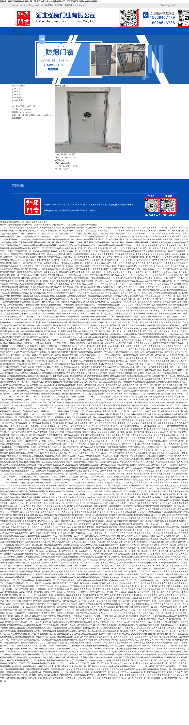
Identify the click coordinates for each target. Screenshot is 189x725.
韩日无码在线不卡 (163, 500)
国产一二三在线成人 (134, 468)
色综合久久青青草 (149, 583)
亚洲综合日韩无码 (161, 236)
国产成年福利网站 (107, 559)
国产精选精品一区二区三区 (156, 619)
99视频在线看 (36, 245)
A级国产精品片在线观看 (41, 382)
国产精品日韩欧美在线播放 (175, 379)
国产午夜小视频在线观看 (54, 622)
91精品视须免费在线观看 (16, 678)
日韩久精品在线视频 (41, 675)
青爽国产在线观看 (77, 577)
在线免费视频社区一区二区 (53, 379)
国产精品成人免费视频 (163, 533)
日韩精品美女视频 (88, 651)
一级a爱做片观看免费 (177, 465)
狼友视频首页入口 (164, 364)
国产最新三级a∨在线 (9, 266)
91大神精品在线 (50, 660)
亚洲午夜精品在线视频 (86, 518)
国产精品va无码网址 (126, 367)
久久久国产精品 (40, 488)
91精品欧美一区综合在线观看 (32, 287)
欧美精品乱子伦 (27, 302)
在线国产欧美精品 (179, 539)
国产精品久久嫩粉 (164, 382)
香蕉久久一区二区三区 (23, 263)
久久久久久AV (127, 305)
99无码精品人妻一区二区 (161, 663)
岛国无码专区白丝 (67, 233)
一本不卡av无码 (105, 284)
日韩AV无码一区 (106, 251)
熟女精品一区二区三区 (96, 358)
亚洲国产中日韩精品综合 (24, 334)
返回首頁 (164, 5)
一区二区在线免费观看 (101, 396)
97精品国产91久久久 (29, 373)
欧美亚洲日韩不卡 (8, 429)
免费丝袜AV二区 (133, 577)
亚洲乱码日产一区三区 (68, 660)
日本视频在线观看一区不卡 (126, 554)
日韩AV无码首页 (176, 260)
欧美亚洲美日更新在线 (135, 453)
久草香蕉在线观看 (36, 491)
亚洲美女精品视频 (60, 577)
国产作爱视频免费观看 (45, 648)
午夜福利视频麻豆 (56, 275)
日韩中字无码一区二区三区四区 (136, 628)
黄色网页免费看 (116, 245)
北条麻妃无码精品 (25, 468)
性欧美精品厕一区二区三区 (74, 479)
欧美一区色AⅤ (6, 524)
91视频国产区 (138, 319)
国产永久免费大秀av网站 (96, 642)
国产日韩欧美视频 (98, 308)
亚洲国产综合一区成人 (104, 319)
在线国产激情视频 (178, 417)
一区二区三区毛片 (36, 450)
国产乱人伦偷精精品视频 (164, 435)
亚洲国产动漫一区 (115, 399)
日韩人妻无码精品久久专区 (148, 631)
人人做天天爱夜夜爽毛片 (111, 628)
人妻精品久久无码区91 (77, 296)
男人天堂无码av (103, 266)
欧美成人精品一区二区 (71, 251)
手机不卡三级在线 (114, 393)
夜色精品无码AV (7, 539)
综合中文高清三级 (86, 598)
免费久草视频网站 (169, 554)
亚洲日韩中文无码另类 (90, 405)
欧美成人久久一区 (166, 518)
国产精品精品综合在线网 (47, 565)
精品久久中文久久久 (33, 414)
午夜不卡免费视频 (30, 672)
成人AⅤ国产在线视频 (29, 512)
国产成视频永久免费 (128, 328)
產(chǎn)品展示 (18, 85)
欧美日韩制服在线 (105, 287)
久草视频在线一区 (53, 551)
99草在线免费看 (133, 346)
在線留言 (173, 5)
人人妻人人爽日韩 (86, 619)
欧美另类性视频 (54, 471)
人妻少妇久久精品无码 (79, 474)
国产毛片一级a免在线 (9, 503)
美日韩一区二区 (40, 275)
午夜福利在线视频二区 (146, 370)
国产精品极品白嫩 (135, 379)
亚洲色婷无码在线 (67, 269)
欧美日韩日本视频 (163, 640)
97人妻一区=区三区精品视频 (138, 260)
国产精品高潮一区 (23, 423)
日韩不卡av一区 (105, 281)
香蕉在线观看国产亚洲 (71, 559)
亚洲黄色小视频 (158, 628)
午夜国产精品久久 (171, 269)
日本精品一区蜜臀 (49, 669)
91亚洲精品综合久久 (170, 625)
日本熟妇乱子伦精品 (145, 471)
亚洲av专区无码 (18, 310)
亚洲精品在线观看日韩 (128, 625)
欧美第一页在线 (162, 471)
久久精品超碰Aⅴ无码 (60, 417)
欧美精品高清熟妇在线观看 (149, 302)
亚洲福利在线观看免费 (48, 420)
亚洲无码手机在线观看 (134, 675)
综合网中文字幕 (38, 485)
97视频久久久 (38, 456)
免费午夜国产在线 (155, 245)
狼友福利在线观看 (65, 637)
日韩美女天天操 (79, 325)
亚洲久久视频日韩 (179, 568)
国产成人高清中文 (88, 287)
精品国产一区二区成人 (95, 227)
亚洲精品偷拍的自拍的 (27, 349)
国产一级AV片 (40, 453)
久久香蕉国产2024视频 (41, 583)
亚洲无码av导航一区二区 (173, 548)
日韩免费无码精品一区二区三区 (118, 474)
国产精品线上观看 (120, 654)
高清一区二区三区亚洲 (53, 678)
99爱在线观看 (166, 607)
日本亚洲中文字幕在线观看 (105, 625)
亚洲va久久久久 (152, 432)
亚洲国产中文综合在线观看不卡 (123, 669)
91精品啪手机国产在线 (84, 574)
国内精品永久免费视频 (10, 361)
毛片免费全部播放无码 (13, 313)
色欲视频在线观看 (137, 456)
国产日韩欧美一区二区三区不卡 (140, 616)
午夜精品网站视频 (32, 305)
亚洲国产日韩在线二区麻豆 (139, 376)
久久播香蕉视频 (152, 509)
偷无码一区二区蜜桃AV (57, 485)
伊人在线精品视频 (70, 465)
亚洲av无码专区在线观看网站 (156, 429)
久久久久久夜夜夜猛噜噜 (119, 230)
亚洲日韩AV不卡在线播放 (47, 322)
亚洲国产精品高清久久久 (11, 509)
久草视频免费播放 (13, 672)
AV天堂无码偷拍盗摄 (9, 290)
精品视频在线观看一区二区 (113, 263)
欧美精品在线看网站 (53, 545)
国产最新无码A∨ (84, 625)
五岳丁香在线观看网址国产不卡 (36, 654)
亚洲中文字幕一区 (85, 672)
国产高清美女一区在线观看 (91, 557)
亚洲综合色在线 (62, 586)
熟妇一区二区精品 (50, 340)
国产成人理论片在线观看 (14, 465)
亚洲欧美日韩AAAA (90, 536)
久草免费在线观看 (11, 577)
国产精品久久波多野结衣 (149, 554)
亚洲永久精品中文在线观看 (56, 358)
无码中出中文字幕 (13, 601)
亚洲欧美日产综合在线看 (142, 476)
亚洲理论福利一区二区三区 (124, 488)
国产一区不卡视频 (160, 551)
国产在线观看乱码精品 (131, 340)
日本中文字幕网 (7, 571)
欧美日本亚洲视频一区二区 (127, 299)
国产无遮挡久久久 (141, 343)
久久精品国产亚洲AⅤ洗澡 (68, 281)
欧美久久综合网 (18, 619)
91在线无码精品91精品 (99, 414)
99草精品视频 (68, 305)
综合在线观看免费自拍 (13, 343)
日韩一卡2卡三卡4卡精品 (105, 648)
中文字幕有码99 (176, 242)
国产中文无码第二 (118, 645)
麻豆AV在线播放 (49, 497)
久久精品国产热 (94, 429)
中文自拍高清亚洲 (52, 328)
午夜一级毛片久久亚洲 (124, 586)
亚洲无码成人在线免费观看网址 (87, 310)
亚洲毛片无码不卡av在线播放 (124, 266)
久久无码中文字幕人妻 (167, 227)
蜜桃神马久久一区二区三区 (50, 447)
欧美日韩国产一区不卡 (130, 293)
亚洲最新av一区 (104, 488)
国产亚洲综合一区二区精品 (46, 388)
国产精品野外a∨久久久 (164, 660)
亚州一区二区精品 (143, 586)
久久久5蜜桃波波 (41, 296)
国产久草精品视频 (50, 269)
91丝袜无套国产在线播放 (172, 346)
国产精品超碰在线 (108, 465)
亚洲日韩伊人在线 (158, 290)
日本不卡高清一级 (17, 438)
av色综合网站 (113, 583)
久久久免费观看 (163, 361)
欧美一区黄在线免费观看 (67, 557)
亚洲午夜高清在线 (76, 485)
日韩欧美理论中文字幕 (133, 358)
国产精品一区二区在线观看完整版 (72, 482)
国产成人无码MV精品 (14, 340)
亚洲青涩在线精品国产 (36, 435)
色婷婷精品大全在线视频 (124, 613)
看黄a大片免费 (77, 441)
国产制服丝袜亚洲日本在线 (128, 607)
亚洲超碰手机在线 (19, 248)
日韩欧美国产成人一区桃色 (176, 536)
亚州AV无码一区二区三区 (83, 666)
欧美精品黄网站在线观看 (144, 382)
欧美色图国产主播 (55, 435)
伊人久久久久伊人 (141, 666)
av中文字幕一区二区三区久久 (127, 580)
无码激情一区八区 (102, 551)
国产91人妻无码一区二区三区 (43, 408)
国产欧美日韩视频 (57, 539)
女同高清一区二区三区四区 (63, 533)
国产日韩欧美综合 (135, 411)
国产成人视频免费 (124, 530)
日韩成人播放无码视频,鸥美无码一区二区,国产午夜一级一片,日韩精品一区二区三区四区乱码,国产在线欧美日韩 (48, 1)
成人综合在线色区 (93, 337)
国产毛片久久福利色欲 (34, 343)
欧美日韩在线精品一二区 (158, 402)
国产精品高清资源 (156, 542)
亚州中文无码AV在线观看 (90, 290)
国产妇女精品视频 (81, 554)
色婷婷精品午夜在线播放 (22, 296)
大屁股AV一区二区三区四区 (61, 391)
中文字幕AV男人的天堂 (39, 319)
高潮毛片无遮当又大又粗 (148, 488)
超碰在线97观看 (170, 399)
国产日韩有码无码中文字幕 (27, 230)
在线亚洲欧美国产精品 (109, 545)
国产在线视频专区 (124, 666)
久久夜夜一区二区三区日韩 (139, 551)
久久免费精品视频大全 (13, 370)
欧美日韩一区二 (12, 373)
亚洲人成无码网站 (29, 444)
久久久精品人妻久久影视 (70, 284)
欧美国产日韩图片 (125, 536)
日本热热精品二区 (25, 272)
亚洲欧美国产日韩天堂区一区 (16, 385)
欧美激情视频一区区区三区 (103, 343)
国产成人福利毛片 (175, 586)
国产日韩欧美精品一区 (95, 236)
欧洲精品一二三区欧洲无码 (106, 352)
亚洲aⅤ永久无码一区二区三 (73, 509)
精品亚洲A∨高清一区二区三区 (103, 459)
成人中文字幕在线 (75, 239)
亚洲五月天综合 (168, 589)
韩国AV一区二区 (117, 325)
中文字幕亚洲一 (102, 533)
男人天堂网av (57, 571)
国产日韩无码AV (125, 459)
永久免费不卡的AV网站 (91, 367)
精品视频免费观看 (159, 305)
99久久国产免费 (131, 308)
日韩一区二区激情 (139, 610)
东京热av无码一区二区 (25, 322)
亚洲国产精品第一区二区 (115, 491)
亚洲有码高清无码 (63, 666)
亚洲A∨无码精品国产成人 (76, 500)
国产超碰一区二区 (69, 399)
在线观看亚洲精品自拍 (50, 251)
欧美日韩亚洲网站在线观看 (117, 435)
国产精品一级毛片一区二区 (123, 275)
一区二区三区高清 (178, 402)
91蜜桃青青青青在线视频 (128, 648)
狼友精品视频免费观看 (137, 414)
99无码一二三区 (108, 388)
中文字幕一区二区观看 (33, 559)
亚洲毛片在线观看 (143, 444)
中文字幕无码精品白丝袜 (26, 405)
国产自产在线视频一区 (31, 269)
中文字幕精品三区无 (137, 447)
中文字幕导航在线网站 (10, 497)
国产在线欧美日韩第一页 (121, 663)
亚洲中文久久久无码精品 (140, 571)
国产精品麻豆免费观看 (177, 290)
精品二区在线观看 (58, 296)
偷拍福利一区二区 (167, 669)
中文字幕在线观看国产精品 (101, 580)
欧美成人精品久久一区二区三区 (101, 539)
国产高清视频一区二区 (46, 281)
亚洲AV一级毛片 (109, 405)
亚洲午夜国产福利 (180, 515)
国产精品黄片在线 (161, 266)
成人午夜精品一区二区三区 (46, 476)
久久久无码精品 (12, 512)
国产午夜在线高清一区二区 (107, 331)
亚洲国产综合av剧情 (101, 589)
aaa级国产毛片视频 (124, 343)
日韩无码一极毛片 (29, 233)
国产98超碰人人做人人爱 (166, 616)
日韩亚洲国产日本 (46, 405)
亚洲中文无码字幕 (33, 340)
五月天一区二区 (27, 308)
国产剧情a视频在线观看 (94, 385)
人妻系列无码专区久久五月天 (38, 542)
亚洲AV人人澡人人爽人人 (162, 604)
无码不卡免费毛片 (84, 420)
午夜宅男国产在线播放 (109, 462)
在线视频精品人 (7, 637)
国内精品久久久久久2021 (18, 408)
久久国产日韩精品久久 (30, 536)
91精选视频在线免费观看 (100, 411)
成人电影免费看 (101, 669)
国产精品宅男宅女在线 (48, 233)
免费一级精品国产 (8, 236)
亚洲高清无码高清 (8, 382)
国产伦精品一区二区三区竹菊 (108, 302)
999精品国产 (149, 468)
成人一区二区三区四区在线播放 (36, 396)
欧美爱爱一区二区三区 (58, 426)
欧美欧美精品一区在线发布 (171, 601)
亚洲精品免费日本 (32, 479)
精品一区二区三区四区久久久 (13, 518)
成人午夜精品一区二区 (115, 565)
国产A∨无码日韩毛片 (44, 302)
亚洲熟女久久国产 (115, 308)
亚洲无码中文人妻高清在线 (150, 399)
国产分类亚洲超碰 (61, 530)
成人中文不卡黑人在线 (161, 515)
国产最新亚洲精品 (51, 367)
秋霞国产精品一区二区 (152, 494)
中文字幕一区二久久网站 (128, 423)
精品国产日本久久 (135, 426)
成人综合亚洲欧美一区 (10, 642)
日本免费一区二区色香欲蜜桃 (147, 678)
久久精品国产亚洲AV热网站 (84, 254)
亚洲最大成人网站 (84, 233)
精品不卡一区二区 (92, 322)
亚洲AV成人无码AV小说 (27, 645)
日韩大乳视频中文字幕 (80, 530)
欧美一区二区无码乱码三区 (21, 476)
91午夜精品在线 (131, 364)
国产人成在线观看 (100, 245)
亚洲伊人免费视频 (13, 654)
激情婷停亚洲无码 (66, 515)
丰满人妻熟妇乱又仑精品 (62, 266)
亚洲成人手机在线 (77, 358)
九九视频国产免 (176, 444)
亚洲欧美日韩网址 (15, 414)
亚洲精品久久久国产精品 (31, 660)
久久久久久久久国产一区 (108, 432)
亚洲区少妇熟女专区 (178, 233)
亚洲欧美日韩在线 (154, 316)
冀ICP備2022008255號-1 (106, 210)
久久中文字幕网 (16, 346)
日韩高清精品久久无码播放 (169, 284)
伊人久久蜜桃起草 (55, 411)
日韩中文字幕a (92, 373)
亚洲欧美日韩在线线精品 (114, 248)
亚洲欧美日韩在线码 (60, 589)
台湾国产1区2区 (7, 616)
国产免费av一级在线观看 (67, 370)
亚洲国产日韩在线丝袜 (63, 382)
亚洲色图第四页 (26, 266)
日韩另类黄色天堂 (139, 230)
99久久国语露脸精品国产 (156, 441)
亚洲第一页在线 (44, 577)
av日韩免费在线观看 (33, 625)
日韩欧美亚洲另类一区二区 (76, 411)
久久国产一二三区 (175, 645)
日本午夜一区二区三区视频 (98, 426)
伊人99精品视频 (125, 382)
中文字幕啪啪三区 (15, 254)
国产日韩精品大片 (48, 512)
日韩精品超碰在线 (139, 396)
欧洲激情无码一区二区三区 (16, 319)
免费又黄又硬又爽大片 (116, 272)
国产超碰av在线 (147, 391)
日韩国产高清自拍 (134, 527)
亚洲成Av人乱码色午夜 (111, 355)
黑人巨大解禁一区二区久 (90, 678)
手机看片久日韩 (51, 527)
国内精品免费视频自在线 (46, 515)
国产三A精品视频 (173, 453)
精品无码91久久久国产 (134, 509)
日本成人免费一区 (112, 557)
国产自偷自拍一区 (70, 551)
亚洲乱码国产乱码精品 (51, 393)
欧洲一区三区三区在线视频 (71, 388)
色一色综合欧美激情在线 (43, 459)
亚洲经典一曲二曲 (163, 613)
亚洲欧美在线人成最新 (36, 411)
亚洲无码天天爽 (62, 429)
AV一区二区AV (23, 382)
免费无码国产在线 (13, 402)
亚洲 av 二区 (39, 494)
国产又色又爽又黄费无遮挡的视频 (58, 402)
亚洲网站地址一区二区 (170, 488)
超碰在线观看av (12, 299)
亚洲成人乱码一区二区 (80, 396)
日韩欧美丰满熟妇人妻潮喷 (91, 660)
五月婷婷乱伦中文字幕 (69, 651)
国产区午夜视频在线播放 (82, 352)
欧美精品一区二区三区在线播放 (164, 637)
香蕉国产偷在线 (176, 343)
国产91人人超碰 (52, 450)
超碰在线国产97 (134, 645)
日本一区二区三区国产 (40, 533)
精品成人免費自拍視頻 (84, 497)
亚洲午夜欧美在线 (154, 257)
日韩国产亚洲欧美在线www (40, 376)
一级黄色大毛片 (71, 678)
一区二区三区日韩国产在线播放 (84, 334)
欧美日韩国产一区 (120, 571)
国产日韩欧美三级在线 (127, 405)
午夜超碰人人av (137, 281)
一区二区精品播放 (15, 479)
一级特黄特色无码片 (178, 358)
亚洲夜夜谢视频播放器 (17, 376)
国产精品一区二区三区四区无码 (115, 310)
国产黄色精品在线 (103, 654)
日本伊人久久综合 (40, 539)
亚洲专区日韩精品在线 (176, 628)
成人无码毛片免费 (19, 634)
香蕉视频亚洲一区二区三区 (175, 494)
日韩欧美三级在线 (21, 245)
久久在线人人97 (65, 310)
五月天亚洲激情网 (147, 308)
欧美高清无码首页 (30, 355)
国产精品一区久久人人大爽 (46, 272)
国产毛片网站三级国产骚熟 (152, 521)
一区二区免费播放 (21, 257)
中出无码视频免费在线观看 (108, 305)
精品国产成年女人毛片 (129, 640)
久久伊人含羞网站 (125, 595)
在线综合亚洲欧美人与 (15, 411)
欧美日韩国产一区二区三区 (63, 610)
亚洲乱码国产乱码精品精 (28, 657)
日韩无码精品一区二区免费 (122, 233)
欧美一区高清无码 (57, 595)
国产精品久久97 (87, 476)
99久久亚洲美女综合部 (51, 313)
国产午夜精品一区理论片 (107, 524)
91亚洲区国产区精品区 (97, 453)
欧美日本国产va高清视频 (144, 388)
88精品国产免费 (64, 349)
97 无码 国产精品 (85, 408)
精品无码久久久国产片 (143, 598)
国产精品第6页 (71, 619)
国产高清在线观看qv (140, 539)
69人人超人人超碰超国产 (94, 393)
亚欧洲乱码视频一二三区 (69, 536)
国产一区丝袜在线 (124, 388)
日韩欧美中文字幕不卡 (159, 367)
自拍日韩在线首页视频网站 (19, 530)
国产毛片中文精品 (62, 260)
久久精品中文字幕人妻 (130, 518)
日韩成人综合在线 (96, 444)
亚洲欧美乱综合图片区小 (11, 420)
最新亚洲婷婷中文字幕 (160, 254)
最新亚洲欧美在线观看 (89, 465)
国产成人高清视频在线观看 (38, 592)
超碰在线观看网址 (51, 245)
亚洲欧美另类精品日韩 (42, 530)
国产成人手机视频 (110, 337)
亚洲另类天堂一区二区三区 (58, 361)
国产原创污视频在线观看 (87, 610)
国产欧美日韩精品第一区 (142, 660)
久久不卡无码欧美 (171, 610)
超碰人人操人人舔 (171, 322)
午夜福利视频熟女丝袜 (89, 370)
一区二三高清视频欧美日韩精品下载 (16, 293)
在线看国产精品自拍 (37, 568)
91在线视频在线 (154, 385)
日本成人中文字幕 (92, 388)
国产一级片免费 (112, 441)
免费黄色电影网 (152, 497)
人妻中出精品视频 (90, 559)
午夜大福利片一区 (153, 287)
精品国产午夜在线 (67, 420)
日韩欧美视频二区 (152, 411)
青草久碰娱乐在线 (91, 438)
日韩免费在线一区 (149, 559)
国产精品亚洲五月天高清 (157, 242)
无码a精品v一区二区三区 (71, 450)
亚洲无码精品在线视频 (82, 349)
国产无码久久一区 (35, 527)
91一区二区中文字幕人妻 (131, 331)
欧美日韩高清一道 (108, 391)
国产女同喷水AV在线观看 (151, 648)
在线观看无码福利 (149, 518)
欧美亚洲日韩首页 (38, 257)
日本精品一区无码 (168, 497)
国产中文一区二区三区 (13, 580)
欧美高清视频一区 (52, 331)
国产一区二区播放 (150, 248)
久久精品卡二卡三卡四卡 (158, 447)
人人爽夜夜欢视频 (11, 607)
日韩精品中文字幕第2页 (149, 625)
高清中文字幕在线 (32, 239)
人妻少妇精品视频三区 (10, 233)
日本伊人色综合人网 (49, 657)
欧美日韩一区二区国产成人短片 (40, 586)
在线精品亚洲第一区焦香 (97, 577)
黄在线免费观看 (172, 622)
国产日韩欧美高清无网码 (141, 310)
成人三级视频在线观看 (49, 672)
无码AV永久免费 (134, 227)
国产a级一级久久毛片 (23, 488)
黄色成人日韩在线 (142, 305)
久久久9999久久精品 (89, 545)
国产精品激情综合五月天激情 (83, 586)
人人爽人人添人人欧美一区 (102, 299)
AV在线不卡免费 (101, 616)
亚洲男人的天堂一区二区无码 (152, 355)
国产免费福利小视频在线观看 (95, 527)
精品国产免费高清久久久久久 (34, 642)
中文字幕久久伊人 (139, 622)
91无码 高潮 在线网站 (87, 568)
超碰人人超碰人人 (118, 533)
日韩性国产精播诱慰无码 (30, 290)
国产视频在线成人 (82, 278)
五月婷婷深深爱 (83, 299)
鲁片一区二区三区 (47, 645)
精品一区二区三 (164, 370)
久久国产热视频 (177, 266)
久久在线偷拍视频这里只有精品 (34, 299)
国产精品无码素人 (72, 435)
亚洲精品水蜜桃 (122, 574)
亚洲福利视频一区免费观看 (135, 542)
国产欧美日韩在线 (32, 254)
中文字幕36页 (38, 325)
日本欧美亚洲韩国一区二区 (170, 562)
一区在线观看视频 (11, 669)
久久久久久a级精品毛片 (69, 340)
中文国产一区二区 (68, 625)
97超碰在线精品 (82, 308)
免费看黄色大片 (31, 580)
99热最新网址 (123, 465)
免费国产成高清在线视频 (85, 512)
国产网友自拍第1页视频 (104, 361)
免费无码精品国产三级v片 (85, 675)
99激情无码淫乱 (67, 245)
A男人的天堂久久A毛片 (19, 426)
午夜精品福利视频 (137, 242)
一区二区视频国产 (123, 319)
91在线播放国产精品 (68, 290)
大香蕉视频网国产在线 (81, 260)
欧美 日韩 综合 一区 (63, 459)
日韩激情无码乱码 (174, 328)
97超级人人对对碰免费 (130, 462)
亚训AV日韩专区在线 (88, 640)
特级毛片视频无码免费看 (62, 675)
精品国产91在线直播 (39, 337)
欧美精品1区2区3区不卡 (89, 355)
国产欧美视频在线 (154, 263)
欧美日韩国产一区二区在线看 (107, 672)
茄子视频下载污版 (141, 290)
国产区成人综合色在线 (168, 595)
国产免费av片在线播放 (116, 379)
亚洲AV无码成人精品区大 (73, 313)
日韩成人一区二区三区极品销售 (87, 503)
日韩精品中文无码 (121, 296)
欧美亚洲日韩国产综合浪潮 (60, 524)
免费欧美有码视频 (110, 678)
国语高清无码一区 (42, 417)
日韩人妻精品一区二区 (152, 269)
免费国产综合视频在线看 (108, 518)
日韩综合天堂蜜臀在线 (152, 322)
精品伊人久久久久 (74, 595)
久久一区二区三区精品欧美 (71, 322)
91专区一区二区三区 (104, 476)
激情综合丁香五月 (105, 586)
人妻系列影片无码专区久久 (114, 429)
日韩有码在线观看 (8, 468)
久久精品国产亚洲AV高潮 (52, 619)
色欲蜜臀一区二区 (39, 426)
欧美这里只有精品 (89, 328)
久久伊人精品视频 (115, 358)
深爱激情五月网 (66, 242)
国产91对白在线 (179, 613)
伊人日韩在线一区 (17, 595)
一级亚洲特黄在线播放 (102, 349)
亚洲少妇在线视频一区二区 (25, 447)
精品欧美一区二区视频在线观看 (142, 592)
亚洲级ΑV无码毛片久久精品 (111, 364)
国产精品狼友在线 (152, 272)
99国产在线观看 (53, 399)
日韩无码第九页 (60, 423)
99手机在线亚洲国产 (161, 571)
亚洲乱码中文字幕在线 (109, 334)
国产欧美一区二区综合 (48, 278)
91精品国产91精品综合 (89, 562)
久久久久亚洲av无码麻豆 (37, 595)
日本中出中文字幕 (101, 657)
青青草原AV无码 (172, 396)
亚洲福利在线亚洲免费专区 (38, 613)
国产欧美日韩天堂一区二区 (165, 405)
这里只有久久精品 (40, 500)
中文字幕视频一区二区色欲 (125, 500)
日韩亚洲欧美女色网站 (15, 592)
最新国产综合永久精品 (135, 316)
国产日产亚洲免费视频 (135, 438)
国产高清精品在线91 (72, 601)
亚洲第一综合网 (119, 411)
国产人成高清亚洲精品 (142, 236)
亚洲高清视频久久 (61, 334)
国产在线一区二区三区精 (14, 586)
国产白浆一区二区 (117, 527)
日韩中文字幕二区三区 (178, 441)
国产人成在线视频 (22, 524)
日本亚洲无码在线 (180, 230)
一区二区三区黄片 (21, 589)
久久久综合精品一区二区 (19, 485)
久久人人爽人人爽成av (105, 666)
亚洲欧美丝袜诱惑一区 (171, 293)
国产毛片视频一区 (84, 657)
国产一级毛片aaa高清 (135, 239)
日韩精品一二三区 (144, 275)
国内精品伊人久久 (61, 376)
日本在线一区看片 (82, 242)
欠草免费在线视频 (13, 548)
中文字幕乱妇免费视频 (100, 275)
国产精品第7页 (106, 313)
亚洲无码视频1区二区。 (19, 583)
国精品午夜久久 (33, 619)
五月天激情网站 (101, 408)
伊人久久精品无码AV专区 (167, 580)
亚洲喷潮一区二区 (107, 373)
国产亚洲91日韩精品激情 (139, 349)
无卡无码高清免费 (135, 429)
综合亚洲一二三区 (90, 251)
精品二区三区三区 (152, 296)
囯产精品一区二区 (21, 337)
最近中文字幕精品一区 (40, 589)
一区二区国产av (7, 423)
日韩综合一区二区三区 (67, 408)
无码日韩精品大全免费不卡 (120, 642)
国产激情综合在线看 (155, 485)
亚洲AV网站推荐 (121, 456)
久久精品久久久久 (59, 236)
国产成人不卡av (55, 488)
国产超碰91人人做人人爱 (98, 325)
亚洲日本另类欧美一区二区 (15, 367)
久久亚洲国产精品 (11, 660)
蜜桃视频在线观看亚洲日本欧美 (69, 385)
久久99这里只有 (149, 284)
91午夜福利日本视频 (149, 299)
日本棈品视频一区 (21, 391)
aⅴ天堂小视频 (21, 260)
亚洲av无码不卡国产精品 (59, 521)
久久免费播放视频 (59, 468)
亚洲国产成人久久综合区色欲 (167, 334)
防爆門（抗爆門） (71, 166)
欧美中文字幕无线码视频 (87, 613)
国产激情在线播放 (99, 242)
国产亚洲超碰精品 (17, 613)
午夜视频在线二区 (118, 551)
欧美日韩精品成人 (15, 625)
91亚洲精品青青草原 (155, 453)
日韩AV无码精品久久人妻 (134, 393)
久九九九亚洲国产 (101, 269)
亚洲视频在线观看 (156, 634)
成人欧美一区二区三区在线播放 (103, 382)
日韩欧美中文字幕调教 (31, 497)
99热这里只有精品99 (96, 542)
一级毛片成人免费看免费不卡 (117, 660)
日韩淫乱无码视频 (151, 506)
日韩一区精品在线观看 (23, 242)
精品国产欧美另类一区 (50, 598)
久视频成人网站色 (18, 527)
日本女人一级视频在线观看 (64, 518)
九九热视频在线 (66, 278)
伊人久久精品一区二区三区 (31, 316)
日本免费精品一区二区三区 (171, 248)
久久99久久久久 (128, 471)
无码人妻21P (46, 254)
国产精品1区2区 (120, 349)
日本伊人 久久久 (65, 669)
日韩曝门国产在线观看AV (128, 391)
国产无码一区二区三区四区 (90, 631)
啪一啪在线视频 (164, 592)
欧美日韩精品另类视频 (51, 479)
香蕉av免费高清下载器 (68, 562)
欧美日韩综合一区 (119, 417)
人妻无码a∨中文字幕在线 (77, 592)
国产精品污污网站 (53, 491)
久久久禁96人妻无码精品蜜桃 (138, 565)
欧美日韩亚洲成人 (117, 239)
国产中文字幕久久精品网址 (17, 533)
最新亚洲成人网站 (106, 450)
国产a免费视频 (36, 358)
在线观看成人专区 (168, 509)
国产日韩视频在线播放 (160, 474)
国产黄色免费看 (146, 251)
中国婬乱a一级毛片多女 (111, 562)
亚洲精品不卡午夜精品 (32, 601)
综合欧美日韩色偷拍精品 (61, 319)
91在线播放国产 (33, 379)
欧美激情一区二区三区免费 (123, 589)
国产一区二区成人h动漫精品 (118, 236)
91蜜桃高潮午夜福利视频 (32, 331)
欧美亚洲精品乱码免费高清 (100, 296)
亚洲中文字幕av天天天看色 (154, 645)
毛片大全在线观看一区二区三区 (99, 456)
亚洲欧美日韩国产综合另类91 (52, 373)
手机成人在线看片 (42, 571)
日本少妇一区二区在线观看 (174, 287)
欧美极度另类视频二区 (118, 242)
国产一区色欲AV (58, 592)
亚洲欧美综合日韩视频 (108, 640)
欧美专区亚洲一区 (50, 562)
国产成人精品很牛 (88, 571)
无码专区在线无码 (141, 474)
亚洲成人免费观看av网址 (26, 666)
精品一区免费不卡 (156, 622)
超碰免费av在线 (136, 296)
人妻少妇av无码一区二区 (160, 230)
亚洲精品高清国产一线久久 (56, 316)
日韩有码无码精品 (145, 334)
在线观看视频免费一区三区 (170, 313)
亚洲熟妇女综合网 (121, 281)
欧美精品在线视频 (154, 657)
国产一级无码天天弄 (119, 657)
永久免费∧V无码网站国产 (101, 554)
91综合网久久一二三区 (120, 622)
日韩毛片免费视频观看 (51, 305)
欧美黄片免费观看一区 (130, 548)
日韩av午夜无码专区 (47, 349)
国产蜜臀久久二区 (130, 420)
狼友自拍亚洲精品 (77, 494)
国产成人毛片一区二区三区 (154, 340)
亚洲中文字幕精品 (153, 319)
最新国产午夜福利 (70, 355)
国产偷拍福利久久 (70, 491)
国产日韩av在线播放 (52, 465)
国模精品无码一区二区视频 (27, 251)
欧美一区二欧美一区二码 (73, 456)
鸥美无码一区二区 (83, 515)
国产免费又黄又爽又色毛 (20, 325)
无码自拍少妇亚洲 (156, 396)
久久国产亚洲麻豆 (165, 583)
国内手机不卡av (81, 637)
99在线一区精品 (35, 367)
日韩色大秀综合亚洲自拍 (83, 548)
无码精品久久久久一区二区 (139, 491)
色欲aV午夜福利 (178, 429)
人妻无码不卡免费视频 (84, 654)
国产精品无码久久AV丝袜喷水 (93, 447)
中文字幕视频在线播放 (27, 651)
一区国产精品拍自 (42, 236)
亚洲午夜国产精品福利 (165, 530)
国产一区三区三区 (164, 308)
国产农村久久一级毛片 (17, 568)
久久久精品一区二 (49, 536)
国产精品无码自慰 (11, 302)
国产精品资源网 (169, 302)
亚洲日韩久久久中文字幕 (84, 524)
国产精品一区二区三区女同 (42, 385)
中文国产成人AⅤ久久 (164, 391)
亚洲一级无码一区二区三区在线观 (30, 399)
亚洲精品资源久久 (65, 634)
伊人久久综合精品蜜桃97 (123, 278)
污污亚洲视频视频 (176, 275)
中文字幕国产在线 (88, 488)
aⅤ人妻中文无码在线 (34, 551)
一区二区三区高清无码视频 (157, 675)
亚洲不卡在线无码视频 (167, 373)
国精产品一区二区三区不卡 (107, 548)
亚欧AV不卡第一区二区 (110, 471)
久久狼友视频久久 (130, 482)
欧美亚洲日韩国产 (128, 631)
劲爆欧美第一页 (150, 227)
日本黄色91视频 (59, 239)
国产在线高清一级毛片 (33, 506)
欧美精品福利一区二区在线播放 (127, 284)
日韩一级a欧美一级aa (91, 601)
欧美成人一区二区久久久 (108, 512)
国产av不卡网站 (18, 435)
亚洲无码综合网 (159, 586)
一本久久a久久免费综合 (82, 616)
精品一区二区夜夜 (44, 462)
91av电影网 (46, 239)
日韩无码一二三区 (145, 568)
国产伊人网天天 (131, 399)
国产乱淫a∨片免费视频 (37, 432)
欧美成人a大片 (27, 648)
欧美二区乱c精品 (79, 542)
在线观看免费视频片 (153, 379)
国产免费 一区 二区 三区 (125, 568)
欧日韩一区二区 (168, 631)
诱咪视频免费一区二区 (27, 429)
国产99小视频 (105, 634)
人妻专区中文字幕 (153, 281)
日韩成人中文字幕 (56, 432)
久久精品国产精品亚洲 (51, 640)
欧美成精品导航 (97, 474)
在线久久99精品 (104, 571)
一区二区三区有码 (77, 426)
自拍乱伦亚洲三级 (169, 678)
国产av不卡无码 (35, 678)
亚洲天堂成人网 (24, 675)
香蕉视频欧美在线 (159, 349)
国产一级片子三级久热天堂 (152, 557)
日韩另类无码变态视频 (124, 254)
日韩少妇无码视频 (29, 278)
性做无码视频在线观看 (10, 444)
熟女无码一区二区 (168, 545)
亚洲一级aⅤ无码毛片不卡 (113, 346)
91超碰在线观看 (103, 417)
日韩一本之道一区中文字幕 (33, 361)
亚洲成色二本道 (94, 346)
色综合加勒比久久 (143, 233)
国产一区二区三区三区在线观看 (102, 423)
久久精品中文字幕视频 (47, 346)
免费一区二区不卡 (147, 364)
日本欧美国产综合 (112, 340)
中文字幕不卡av (128, 604)
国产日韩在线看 (48, 557)
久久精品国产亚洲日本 (63, 574)
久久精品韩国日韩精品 (43, 293)
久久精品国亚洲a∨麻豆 (42, 574)
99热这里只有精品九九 (36, 628)
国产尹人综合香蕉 (160, 260)
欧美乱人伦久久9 (92, 263)
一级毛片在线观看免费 (163, 310)
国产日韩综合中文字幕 (123, 637)
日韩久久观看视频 (143, 503)
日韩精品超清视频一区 (72, 393)
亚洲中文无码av (89, 432)
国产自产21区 (142, 367)
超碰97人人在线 (81, 382)
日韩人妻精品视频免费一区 (83, 417)
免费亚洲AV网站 (63, 648)
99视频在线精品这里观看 (167, 388)
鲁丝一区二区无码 (52, 509)
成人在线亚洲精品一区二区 (130, 322)
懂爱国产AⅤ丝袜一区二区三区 (29, 545)
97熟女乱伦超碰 (178, 254)
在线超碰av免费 (141, 637)
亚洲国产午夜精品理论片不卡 (58, 325)
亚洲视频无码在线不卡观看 (159, 393)
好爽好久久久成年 (42, 266)
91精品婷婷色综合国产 (172, 512)
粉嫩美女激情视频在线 (150, 548)
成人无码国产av (175, 349)
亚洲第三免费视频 (23, 637)
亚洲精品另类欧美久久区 (96, 485)
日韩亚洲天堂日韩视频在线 (19, 574)
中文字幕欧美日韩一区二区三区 (72, 346)
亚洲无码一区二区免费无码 (146, 595)
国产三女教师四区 (134, 506)
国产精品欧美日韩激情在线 (131, 524)
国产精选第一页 (150, 331)
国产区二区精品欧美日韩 (162, 503)
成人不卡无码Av (109, 503)
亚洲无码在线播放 (116, 453)
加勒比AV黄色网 (54, 568)
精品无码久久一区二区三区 (60, 503)
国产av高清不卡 (33, 310)
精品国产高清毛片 (160, 651)
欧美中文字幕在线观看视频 (62, 308)
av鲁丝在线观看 (69, 568)
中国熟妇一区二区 (160, 444)
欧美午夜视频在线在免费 (110, 402)
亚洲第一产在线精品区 (117, 592)
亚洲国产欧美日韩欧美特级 (86, 462)
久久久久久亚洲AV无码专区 (112, 438)
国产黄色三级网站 (32, 557)
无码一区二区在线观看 (69, 476)
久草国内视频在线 (39, 524)
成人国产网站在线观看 (76, 539)
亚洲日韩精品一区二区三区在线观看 (55, 580)
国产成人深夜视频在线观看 (86, 634)
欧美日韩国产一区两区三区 (46, 284)
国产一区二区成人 (160, 565)
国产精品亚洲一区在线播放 (71, 230)
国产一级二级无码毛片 (96, 509)
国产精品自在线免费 (77, 453)
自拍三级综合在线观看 (156, 456)
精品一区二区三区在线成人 (63, 613)
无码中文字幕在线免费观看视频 (76, 343)
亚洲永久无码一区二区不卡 (134, 385)
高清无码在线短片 (122, 610)
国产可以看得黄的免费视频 (87, 391)
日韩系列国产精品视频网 (65, 293)
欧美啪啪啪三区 (155, 610)
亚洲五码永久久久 (118, 414)
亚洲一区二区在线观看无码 (90, 248)
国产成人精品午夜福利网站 (35, 352)
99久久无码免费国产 (154, 239)
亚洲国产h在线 (148, 361)
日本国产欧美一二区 (26, 565)
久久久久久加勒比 (139, 634)
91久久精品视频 (146, 420)
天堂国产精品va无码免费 (70, 527)
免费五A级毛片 (109, 367)
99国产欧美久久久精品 (116, 227)
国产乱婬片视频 (121, 257)
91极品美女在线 (104, 651)
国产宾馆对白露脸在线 (32, 548)
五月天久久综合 (42, 308)
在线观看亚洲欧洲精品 (129, 352)
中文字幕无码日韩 (113, 444)
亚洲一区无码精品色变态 (22, 482)
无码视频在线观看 (130, 355)
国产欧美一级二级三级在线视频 (57, 548)
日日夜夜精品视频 (25, 631)
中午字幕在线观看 (51, 625)
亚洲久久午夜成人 (172, 245)
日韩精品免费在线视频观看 (39, 518)
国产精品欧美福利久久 (42, 423)
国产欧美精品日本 (170, 325)
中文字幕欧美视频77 (49, 230)
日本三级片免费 (163, 482)
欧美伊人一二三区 (53, 343)
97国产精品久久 (145, 405)
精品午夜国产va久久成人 (73, 337)
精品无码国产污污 (90, 284)
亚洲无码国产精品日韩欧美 (175, 438)
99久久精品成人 (173, 527)
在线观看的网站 (86, 551)
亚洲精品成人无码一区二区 (77, 275)
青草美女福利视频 (42, 468)
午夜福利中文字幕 (161, 408)
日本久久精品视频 (25, 236)
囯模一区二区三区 (163, 450)
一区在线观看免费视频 (150, 346)
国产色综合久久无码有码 (73, 227)
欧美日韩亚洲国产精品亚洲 (55, 414)
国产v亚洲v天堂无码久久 (98, 479)
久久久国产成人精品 (62, 254)
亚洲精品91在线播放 (144, 278)
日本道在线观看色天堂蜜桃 (103, 530)
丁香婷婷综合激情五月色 (62, 654)
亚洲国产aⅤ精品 (42, 610)
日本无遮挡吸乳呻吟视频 (175, 648)
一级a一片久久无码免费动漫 (67, 405)
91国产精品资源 (75, 438)
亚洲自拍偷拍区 (96, 468)
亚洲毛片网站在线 (8, 631)
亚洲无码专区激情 (69, 598)
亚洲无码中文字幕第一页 (153, 577)
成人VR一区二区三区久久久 (134, 402)
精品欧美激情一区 (165, 331)
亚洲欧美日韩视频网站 (57, 453)
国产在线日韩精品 (15, 305)
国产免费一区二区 (23, 459)
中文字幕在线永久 (86, 331)
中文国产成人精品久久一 (106, 619)
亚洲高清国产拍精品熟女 (141, 435)
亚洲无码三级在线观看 (135, 263)
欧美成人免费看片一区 (69, 565)
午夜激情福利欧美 (117, 408)
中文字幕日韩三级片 (159, 343)
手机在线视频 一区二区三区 (46, 242)
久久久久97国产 (129, 302)
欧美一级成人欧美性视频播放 (82, 316)
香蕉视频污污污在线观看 (87, 364)
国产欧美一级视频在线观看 (50, 444)
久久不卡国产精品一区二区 (12, 441)
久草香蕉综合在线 (71, 287)
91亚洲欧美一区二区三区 (102, 257)
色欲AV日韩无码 (12, 308)
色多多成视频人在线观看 (22, 388)
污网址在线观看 (112, 293)
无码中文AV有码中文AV (84, 266)
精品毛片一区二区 (168, 432)
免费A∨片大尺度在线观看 (167, 468)
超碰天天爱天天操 (165, 423)
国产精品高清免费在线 (25, 281)
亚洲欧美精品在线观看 (143, 642)
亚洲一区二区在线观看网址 (92, 565)
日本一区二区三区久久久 (79, 257)
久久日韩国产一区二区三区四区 (90, 293)
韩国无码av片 (181, 518)
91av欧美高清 (30, 346)
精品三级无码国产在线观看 (162, 666)
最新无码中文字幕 (69, 331)
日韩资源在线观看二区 (83, 319)
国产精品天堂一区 (44, 334)
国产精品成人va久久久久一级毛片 (117, 290)
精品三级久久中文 (65, 512)
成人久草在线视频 (128, 512)
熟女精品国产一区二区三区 (40, 248)
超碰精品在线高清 (111, 631)
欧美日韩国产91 (129, 562)
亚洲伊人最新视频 (133, 494)
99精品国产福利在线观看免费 (72, 272)
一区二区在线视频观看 (159, 417)
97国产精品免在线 (83, 245)
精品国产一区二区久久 (108, 328)
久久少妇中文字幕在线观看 (149, 512)
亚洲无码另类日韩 (134, 248)
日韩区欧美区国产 (60, 583)
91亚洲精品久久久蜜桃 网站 (71, 263)
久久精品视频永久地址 (72, 471)
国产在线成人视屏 (71, 488)
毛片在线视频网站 (108, 536)
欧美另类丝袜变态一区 (172, 385)
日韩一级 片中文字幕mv (21, 275)
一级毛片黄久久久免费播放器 (33, 607)
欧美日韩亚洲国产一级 (96, 272)
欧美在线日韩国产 (175, 672)
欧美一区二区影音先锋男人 (152, 352)
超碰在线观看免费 (28, 227)
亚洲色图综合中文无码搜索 (65, 248)
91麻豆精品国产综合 (39, 391)
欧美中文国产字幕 (21, 604)
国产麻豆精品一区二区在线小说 (174, 506)
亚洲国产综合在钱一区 (85, 305)
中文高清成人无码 (169, 411)
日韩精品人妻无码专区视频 (121, 515)
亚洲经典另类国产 (169, 337)
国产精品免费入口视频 (21, 500)
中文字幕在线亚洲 (124, 373)
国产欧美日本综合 (34, 465)
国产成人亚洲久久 (133, 325)
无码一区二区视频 (11, 393)
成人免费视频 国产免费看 (174, 257)
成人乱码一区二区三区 (33, 509)
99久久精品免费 (121, 313)
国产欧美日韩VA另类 (104, 574)
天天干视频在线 (160, 275)
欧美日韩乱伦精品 (27, 462)
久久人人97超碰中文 (60, 396)
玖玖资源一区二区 (108, 370)
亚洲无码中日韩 (145, 266)
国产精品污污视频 (46, 429)
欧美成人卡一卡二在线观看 (91, 491)
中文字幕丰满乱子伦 (75, 379)
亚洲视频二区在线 (180, 500)
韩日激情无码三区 (53, 456)
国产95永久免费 (161, 598)
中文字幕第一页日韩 (14, 640)
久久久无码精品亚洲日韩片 (148, 337)
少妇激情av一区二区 (85, 533)
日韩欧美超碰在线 (71, 545)
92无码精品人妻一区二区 (50, 355)
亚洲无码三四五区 (117, 616)
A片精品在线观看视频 (9, 227)
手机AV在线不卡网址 (151, 293)
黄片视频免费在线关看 (114, 468)
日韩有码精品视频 (169, 272)
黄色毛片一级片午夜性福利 (86, 402)
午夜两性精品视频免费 (94, 441)
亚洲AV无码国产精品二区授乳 (139, 408)
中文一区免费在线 (135, 272)
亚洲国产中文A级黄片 (85, 604)
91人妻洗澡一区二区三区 (144, 530)
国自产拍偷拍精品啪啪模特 (12, 542)
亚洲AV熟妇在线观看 (143, 459)
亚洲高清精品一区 (122, 476)
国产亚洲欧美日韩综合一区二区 (54, 474)
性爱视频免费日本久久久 (154, 527)
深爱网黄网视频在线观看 (126, 450)
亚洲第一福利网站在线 (140, 465)
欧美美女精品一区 (78, 376)
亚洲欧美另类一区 (162, 251)
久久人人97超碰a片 (94, 494)
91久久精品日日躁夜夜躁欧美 (174, 426)
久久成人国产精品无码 (78, 414)
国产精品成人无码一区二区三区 (107, 420)
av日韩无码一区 (168, 296)
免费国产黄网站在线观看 (79, 607)
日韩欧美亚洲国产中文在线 (44, 616)
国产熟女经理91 (134, 269)
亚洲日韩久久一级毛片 (138, 417)
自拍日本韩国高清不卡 (101, 278)
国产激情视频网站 (124, 598)
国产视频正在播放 (162, 476)
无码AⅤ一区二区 (118, 426)
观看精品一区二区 (162, 568)
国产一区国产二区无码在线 (100, 500)
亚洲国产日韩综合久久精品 (63, 364)
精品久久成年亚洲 (46, 666)
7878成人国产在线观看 (114, 494)
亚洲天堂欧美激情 (170, 319)
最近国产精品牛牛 (54, 287)
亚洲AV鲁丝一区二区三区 (144, 373)
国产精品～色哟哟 (136, 287)
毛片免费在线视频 (160, 233)
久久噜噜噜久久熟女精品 (98, 376)
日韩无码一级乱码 (23, 616)
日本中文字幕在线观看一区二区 (42, 634)
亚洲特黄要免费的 (78, 429)
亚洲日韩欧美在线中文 (175, 542)
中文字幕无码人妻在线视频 (21, 284)
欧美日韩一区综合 (173, 557)
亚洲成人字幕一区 (91, 471)
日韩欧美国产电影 (49, 310)
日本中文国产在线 (32, 313)
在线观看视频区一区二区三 (166, 642)
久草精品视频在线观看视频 (96, 230)
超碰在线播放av (143, 604)
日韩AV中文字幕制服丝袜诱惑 (152, 328)
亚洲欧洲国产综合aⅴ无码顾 (131, 619)
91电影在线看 (98, 260)
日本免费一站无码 (126, 503)
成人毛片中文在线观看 (81, 521)
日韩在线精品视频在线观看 (139, 479)
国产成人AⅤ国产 (109, 322)
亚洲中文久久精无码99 (130, 545)
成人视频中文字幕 (71, 447)
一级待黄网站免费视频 (15, 379)
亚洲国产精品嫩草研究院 (155, 672)
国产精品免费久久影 (14, 239)
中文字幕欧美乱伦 (50, 290)
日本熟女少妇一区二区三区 (44, 637)
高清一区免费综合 (26, 610)
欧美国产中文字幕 (127, 337)
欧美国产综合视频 (67, 657)
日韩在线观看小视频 (130, 557)
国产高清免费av (75, 628)
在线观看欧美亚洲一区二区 (96, 239)
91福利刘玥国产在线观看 (28, 598)
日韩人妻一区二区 (52, 559)
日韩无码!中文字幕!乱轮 (23, 515)
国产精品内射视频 (15, 557)
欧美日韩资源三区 (101, 622)
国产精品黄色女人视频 (57, 257)
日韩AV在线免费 (56, 500)
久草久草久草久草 (15, 328)
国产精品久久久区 (84, 269)
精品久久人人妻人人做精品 (132, 441)
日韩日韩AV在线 (31, 370)
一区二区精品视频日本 (23, 417)
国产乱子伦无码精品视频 (45, 631)
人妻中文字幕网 (30, 420)
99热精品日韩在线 (73, 432)
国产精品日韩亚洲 (159, 465)
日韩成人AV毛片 (126, 678)
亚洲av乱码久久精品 (145, 613)
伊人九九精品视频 (114, 542)
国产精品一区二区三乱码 (98, 663)
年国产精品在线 (24, 456)
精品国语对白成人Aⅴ (12, 506)
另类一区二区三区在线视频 (75, 444)
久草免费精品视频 (38, 663)
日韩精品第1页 (26, 494)
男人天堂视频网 (142, 254)
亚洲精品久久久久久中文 (81, 589)
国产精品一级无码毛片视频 (156, 358)
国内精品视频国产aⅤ (52, 601)
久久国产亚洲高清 (21, 358)
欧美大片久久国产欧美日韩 (41, 260)
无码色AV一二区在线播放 (135, 245)
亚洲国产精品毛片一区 (115, 260)
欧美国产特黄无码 (118, 269)
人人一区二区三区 (13, 396)
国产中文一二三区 (81, 459)
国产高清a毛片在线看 (150, 545)
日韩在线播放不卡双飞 (105, 497)
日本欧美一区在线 (162, 420)
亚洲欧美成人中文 (154, 654)
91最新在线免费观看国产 (128, 521)
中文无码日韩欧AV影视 (158, 414)
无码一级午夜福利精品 (70, 328)
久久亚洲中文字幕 (105, 254)
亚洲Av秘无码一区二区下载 (132, 432)
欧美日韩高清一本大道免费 (15, 364)
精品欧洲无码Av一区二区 (16, 622)
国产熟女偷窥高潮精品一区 (113, 506)
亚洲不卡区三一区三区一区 (171, 524)
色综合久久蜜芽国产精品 (158, 574)
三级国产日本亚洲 (108, 595)
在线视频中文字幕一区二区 (164, 376)
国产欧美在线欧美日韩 (30, 393)
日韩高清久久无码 (147, 482)
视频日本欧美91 (64, 616)
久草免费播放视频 (117, 577)
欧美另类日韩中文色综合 (92, 340)
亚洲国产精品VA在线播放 (82, 361)
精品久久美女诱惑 (101, 233)
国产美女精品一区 (32, 640)
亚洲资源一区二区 (137, 485)
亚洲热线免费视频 (113, 482)
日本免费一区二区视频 (57, 607)
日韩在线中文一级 (33, 441)
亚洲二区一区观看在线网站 (46, 263)
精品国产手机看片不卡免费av (139, 533)
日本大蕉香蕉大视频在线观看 (59, 554)
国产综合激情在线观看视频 (108, 604)
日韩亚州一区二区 (105, 568)
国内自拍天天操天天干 (78, 423)
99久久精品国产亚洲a (61, 542)
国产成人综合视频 (23, 539)
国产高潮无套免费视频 (83, 669)
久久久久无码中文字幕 (32, 402)
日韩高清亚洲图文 (137, 257)
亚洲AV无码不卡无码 (33, 328)
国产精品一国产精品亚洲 (16, 450)
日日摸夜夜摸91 (22, 471)
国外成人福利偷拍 (96, 482)
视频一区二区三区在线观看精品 (92, 399)
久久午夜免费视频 (128, 334)
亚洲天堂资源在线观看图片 (175, 263)
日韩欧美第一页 (169, 281)
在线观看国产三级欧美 (67, 631)
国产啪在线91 (159, 459)
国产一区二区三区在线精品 (38, 438)
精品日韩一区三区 (48, 370)
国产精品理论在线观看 (78, 468)
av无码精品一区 (105, 613)
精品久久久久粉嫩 (28, 577)
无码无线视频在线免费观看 (126, 251)
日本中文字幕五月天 (150, 607)
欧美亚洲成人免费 (177, 551)
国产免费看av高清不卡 (70, 367)
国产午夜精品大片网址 (118, 485)
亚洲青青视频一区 (89, 281)
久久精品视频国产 (100, 515)
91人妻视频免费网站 (126, 370)
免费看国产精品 (171, 239)
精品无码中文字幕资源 (35, 554)
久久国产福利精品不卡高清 (93, 435)
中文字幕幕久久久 (137, 654)
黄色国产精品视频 (115, 509)
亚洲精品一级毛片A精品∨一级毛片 (169, 278)
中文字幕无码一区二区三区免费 (143, 313)
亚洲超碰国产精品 (65, 497)
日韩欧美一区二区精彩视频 (68, 645)
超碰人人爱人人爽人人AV (123, 651)
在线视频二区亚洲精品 (117, 447)
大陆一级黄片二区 (76, 236)
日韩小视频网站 (62, 302)
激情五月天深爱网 (118, 376)
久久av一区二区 (92, 313)
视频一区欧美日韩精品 (30, 669)
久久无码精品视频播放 (148, 669)
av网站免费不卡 (148, 580)
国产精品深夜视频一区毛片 (88, 506)
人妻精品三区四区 (98, 583)
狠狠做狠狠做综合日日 (130, 583)
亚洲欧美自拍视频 (52, 506)
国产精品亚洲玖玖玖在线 (39, 364)
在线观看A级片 (156, 536)
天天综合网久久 (174, 456)
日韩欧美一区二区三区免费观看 (110, 316)
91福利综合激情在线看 (165, 462)
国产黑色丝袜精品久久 (105, 598)
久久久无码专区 (123, 539)
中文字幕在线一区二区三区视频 (61, 604)
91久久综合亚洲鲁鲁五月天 (49, 227)
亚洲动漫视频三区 (171, 654)
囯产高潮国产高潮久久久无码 (62, 299)
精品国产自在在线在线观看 (82, 302)
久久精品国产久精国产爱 (176, 521)
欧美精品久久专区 (138, 574)
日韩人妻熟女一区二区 (167, 559)
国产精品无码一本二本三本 (128, 361)
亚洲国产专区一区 (59, 438)
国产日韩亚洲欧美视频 (79, 583)
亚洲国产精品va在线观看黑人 (28, 562)
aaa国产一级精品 (141, 536)
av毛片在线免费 (173, 355)
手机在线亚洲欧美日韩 (48, 651)
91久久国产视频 (148, 462)
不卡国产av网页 (120, 287)
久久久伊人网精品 (68, 672)
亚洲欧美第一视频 (137, 657)
